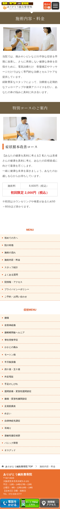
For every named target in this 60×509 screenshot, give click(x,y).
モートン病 (10, 354)
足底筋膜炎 (10, 406)
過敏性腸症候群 (12, 435)
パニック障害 (11, 443)
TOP (19, 466)
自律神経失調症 (12, 420)
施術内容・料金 (12, 260)
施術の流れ (10, 252)
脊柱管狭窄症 (11, 340)
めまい (7, 413)
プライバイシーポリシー (16, 289)
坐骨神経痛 (10, 325)
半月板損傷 (10, 362)
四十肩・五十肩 (12, 369)
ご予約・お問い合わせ (15, 296)
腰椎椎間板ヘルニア (14, 332)
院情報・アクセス (13, 282)
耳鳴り (7, 428)
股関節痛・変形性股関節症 (17, 391)
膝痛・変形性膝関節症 (15, 398)
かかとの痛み (11, 347)
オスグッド (10, 450)
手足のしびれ (11, 384)
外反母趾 (8, 376)
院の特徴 (8, 245)
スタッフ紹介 (11, 267)
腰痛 (6, 318)
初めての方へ (11, 238)
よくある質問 (11, 274)
